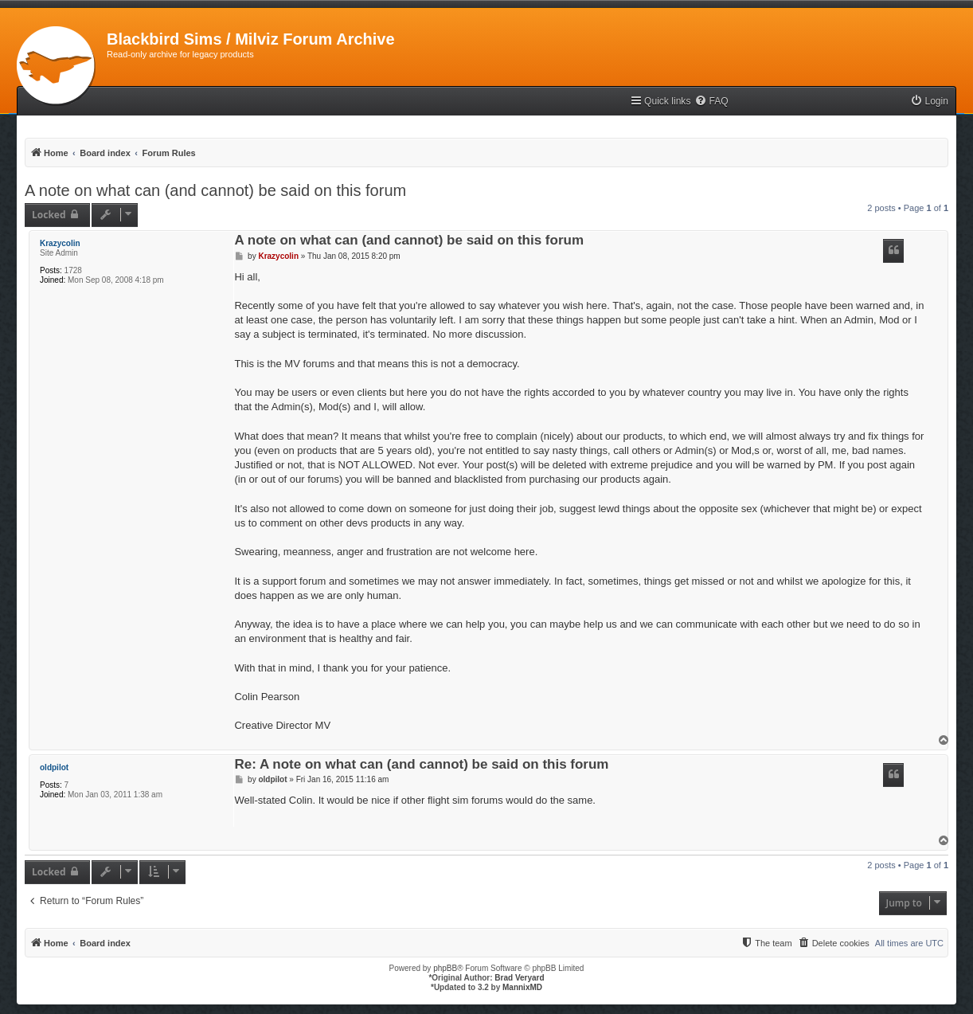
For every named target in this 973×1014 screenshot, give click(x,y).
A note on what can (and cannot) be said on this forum (215, 190)
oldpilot (54, 767)
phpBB (445, 968)
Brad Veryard (519, 977)
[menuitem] (711, 101)
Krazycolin (60, 243)
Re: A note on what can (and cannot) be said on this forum (421, 765)
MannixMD (522, 987)
